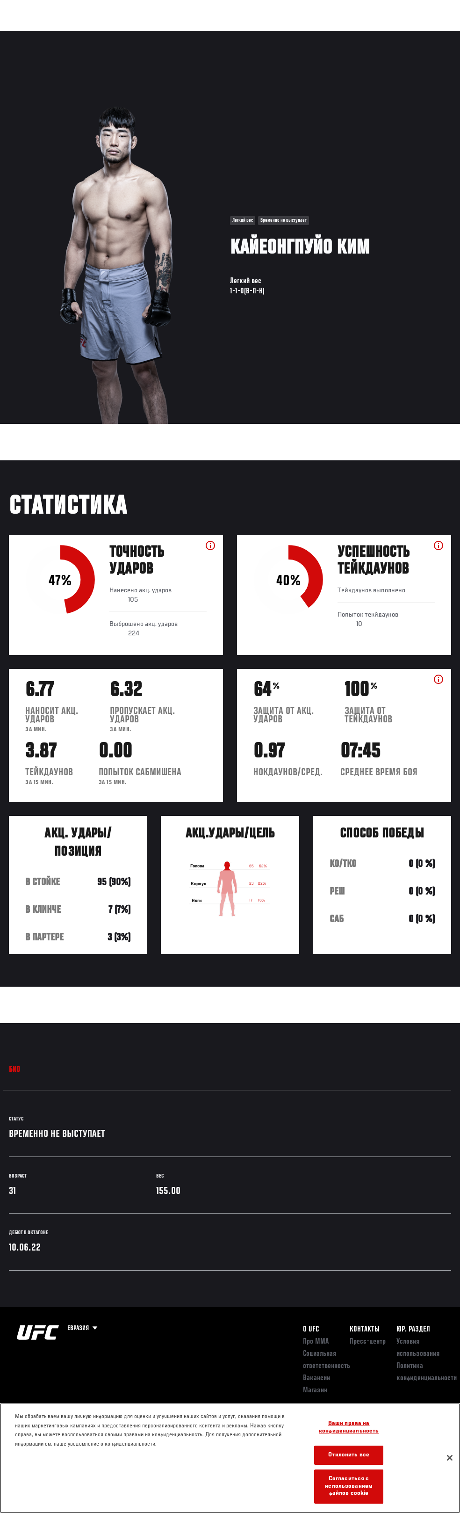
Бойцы (109, 35)
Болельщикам (304, 35)
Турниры (28, 35)
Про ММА (316, 1342)
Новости (148, 35)
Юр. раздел (413, 1329)
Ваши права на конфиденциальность (349, 1427)
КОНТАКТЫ (365, 1329)
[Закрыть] (449, 1458)
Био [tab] (15, 1070)
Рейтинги (70, 35)
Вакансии (316, 1378)
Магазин (405, 35)
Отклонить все (348, 1455)
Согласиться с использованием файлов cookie (349, 1486)
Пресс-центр (368, 1342)
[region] (230, 1458)
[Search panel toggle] (429, 35)
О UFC (311, 1329)
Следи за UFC (358, 35)
